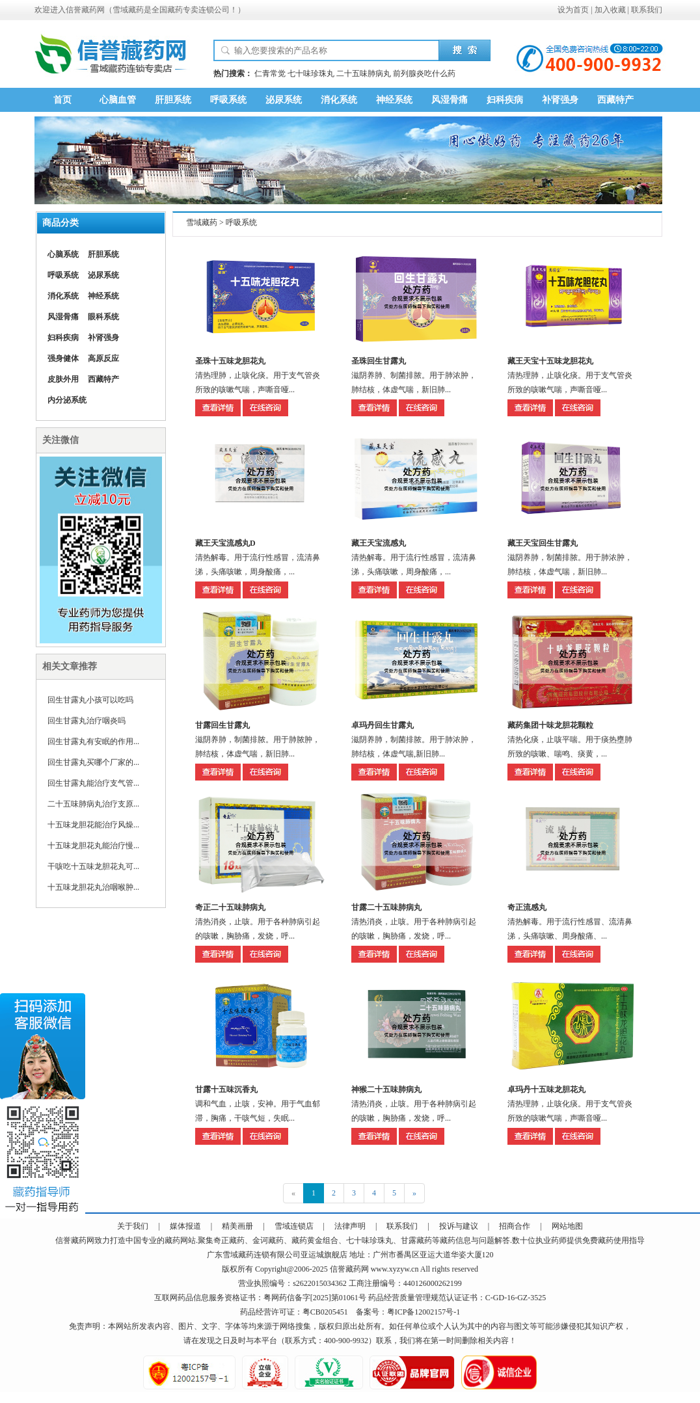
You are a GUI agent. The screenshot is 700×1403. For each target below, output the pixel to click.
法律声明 (350, 1226)
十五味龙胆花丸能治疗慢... (93, 845)
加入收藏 (610, 9)
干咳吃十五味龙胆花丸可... (93, 866)
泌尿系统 (283, 100)
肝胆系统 (173, 100)
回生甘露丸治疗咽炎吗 (86, 720)
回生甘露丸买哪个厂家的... (93, 762)
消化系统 (339, 100)
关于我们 (132, 1226)
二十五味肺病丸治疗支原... (93, 803)
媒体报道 (185, 1226)
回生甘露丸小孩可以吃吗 (90, 699)
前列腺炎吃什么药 (424, 73)
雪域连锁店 (294, 1226)
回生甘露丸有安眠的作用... (93, 741)
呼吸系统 (228, 100)
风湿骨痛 (449, 100)
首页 (62, 100)
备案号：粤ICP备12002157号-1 (408, 1311)
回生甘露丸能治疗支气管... (93, 783)
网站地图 (567, 1226)
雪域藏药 (128, 9)
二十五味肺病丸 (363, 73)
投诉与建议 (458, 1226)
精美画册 (237, 1226)
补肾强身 (560, 100)
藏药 (79, 1240)
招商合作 (514, 1226)
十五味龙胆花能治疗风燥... (93, 824)
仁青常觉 (270, 73)
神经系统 (394, 100)
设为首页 (573, 9)
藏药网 (93, 9)
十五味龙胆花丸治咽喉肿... (93, 887)
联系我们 (646, 9)
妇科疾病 (505, 100)
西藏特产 (615, 100)
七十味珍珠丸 (311, 73)
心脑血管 (118, 100)
